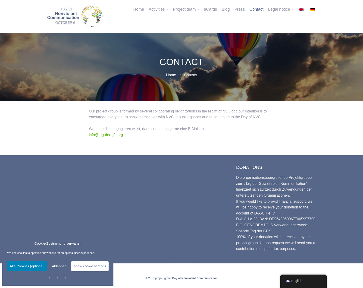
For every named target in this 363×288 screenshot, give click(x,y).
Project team (184, 9)
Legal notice (279, 9)
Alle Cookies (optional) (27, 266)
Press (239, 9)
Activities (157, 9)
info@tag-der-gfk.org (106, 135)
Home (138, 9)
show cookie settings (90, 266)
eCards (210, 9)
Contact (256, 9)
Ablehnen (59, 266)
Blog (226, 9)
